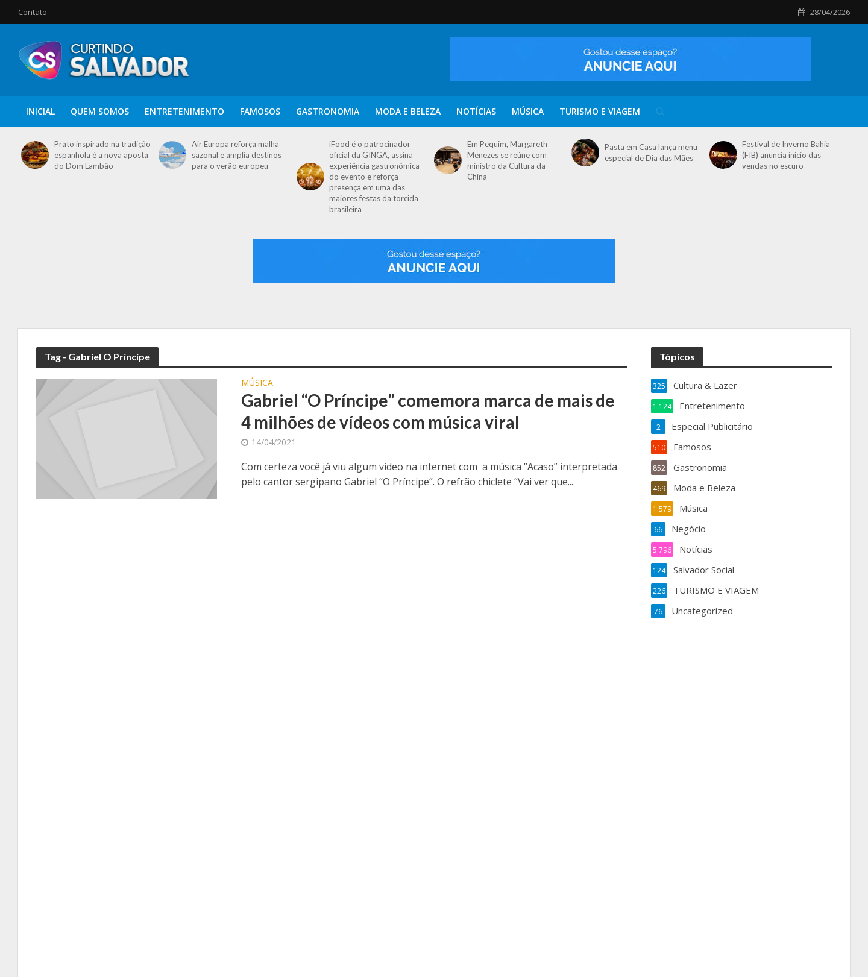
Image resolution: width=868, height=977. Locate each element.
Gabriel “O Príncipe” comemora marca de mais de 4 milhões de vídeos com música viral (428, 411)
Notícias (476, 111)
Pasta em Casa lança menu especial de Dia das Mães (651, 152)
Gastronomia (327, 111)
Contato (32, 12)
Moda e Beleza (408, 111)
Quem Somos (100, 111)
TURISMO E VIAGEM (599, 111)
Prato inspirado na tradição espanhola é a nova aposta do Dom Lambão (102, 155)
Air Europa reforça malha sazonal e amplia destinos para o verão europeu (236, 155)
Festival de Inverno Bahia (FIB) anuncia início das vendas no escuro (786, 155)
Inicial (40, 111)
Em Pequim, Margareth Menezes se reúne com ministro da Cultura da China (507, 160)
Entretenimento (184, 111)
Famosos (260, 111)
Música (528, 111)
